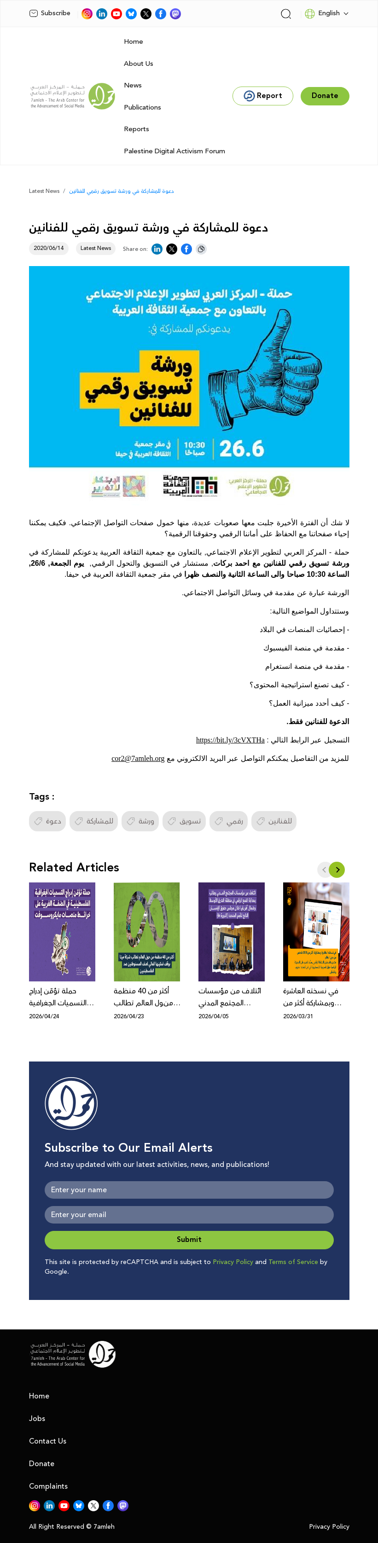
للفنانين (274, 821)
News (133, 85)
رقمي (228, 821)
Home (133, 41)
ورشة (140, 821)
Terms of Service (293, 1262)
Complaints (48, 1486)
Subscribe (49, 13)
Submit (189, 1240)
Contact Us (47, 1441)
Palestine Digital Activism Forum (174, 151)
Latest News (44, 191)
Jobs (37, 1418)
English (322, 13)
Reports (136, 129)
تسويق (184, 821)
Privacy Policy (233, 1262)
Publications (142, 107)
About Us (138, 63)
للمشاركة (93, 821)
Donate (41, 1463)
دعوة (47, 821)
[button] (337, 870)
